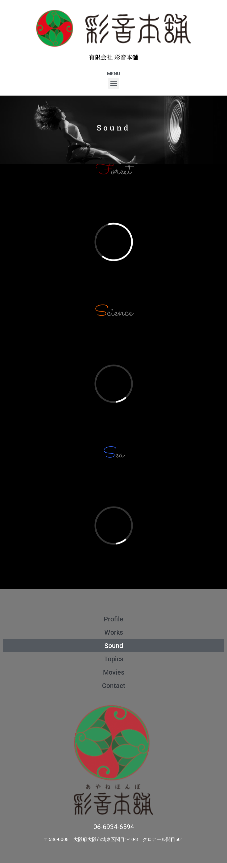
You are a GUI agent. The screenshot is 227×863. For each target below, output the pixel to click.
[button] (113, 83)
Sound (113, 646)
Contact (113, 686)
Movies (113, 672)
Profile (113, 619)
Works (113, 632)
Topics (113, 659)
